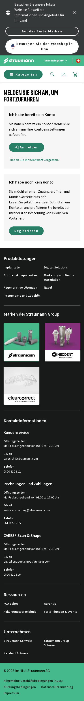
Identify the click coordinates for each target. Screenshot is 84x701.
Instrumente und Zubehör (22, 296)
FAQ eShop (11, 604)
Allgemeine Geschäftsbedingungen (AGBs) (33, 681)
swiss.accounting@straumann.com (27, 510)
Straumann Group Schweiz (56, 643)
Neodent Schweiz (16, 653)
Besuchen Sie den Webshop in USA (42, 46)
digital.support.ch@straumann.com (27, 562)
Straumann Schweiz (18, 641)
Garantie (50, 604)
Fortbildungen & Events (60, 612)
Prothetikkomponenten (20, 275)
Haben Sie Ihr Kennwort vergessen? (34, 160)
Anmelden (26, 147)
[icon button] (74, 12)
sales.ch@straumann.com (21, 459)
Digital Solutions (56, 268)
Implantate (12, 268)
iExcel (48, 288)
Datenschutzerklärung (57, 687)
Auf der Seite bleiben (42, 31)
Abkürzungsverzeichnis (20, 612)
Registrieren (26, 230)
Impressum (11, 693)
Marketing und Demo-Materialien (59, 277)
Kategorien (23, 74)
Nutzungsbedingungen (20, 687)
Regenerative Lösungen (20, 288)
